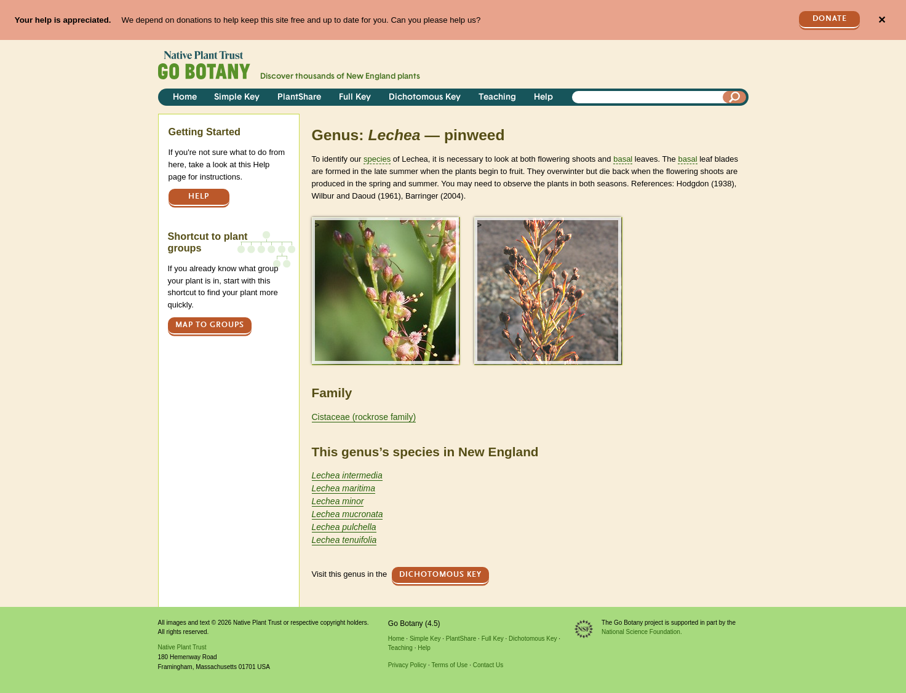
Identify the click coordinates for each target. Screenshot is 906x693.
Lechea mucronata (347, 514)
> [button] (317, 224)
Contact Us (488, 665)
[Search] (734, 97)
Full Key (355, 97)
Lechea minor (338, 501)
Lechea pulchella (344, 527)
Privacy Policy (407, 665)
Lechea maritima (344, 488)
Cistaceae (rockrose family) (364, 417)
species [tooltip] (377, 159)
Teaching (497, 97)
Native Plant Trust (182, 647)
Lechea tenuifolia (344, 540)
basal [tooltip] (622, 159)
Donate (830, 19)
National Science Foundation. (642, 631)
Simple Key (237, 97)
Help (543, 97)
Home (185, 97)
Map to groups (209, 325)
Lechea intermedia (347, 475)
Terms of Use (449, 665)
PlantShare (299, 97)
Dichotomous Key (425, 97)
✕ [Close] (882, 20)
